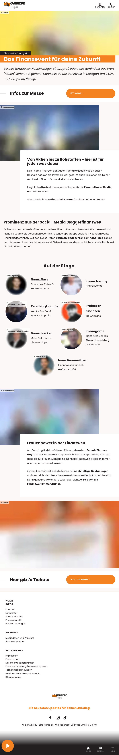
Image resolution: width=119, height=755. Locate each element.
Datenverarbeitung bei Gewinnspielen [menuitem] (26, 666)
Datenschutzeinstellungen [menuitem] (20, 662)
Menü (113, 749)
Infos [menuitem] (9, 604)
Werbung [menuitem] (12, 632)
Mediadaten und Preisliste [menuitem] (20, 638)
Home (88, 749)
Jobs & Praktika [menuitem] (14, 616)
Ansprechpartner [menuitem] (15, 641)
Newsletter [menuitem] (11, 613)
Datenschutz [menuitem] (13, 659)
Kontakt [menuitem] (10, 609)
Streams (100, 749)
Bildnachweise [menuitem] (13, 677)
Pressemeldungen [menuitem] (15, 623)
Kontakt (111, 5)
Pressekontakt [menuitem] (13, 620)
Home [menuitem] (9, 600)
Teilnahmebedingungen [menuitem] (19, 669)
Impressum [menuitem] (12, 655)
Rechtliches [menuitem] (14, 650)
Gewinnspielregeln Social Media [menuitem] (23, 673)
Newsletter (100, 5)
